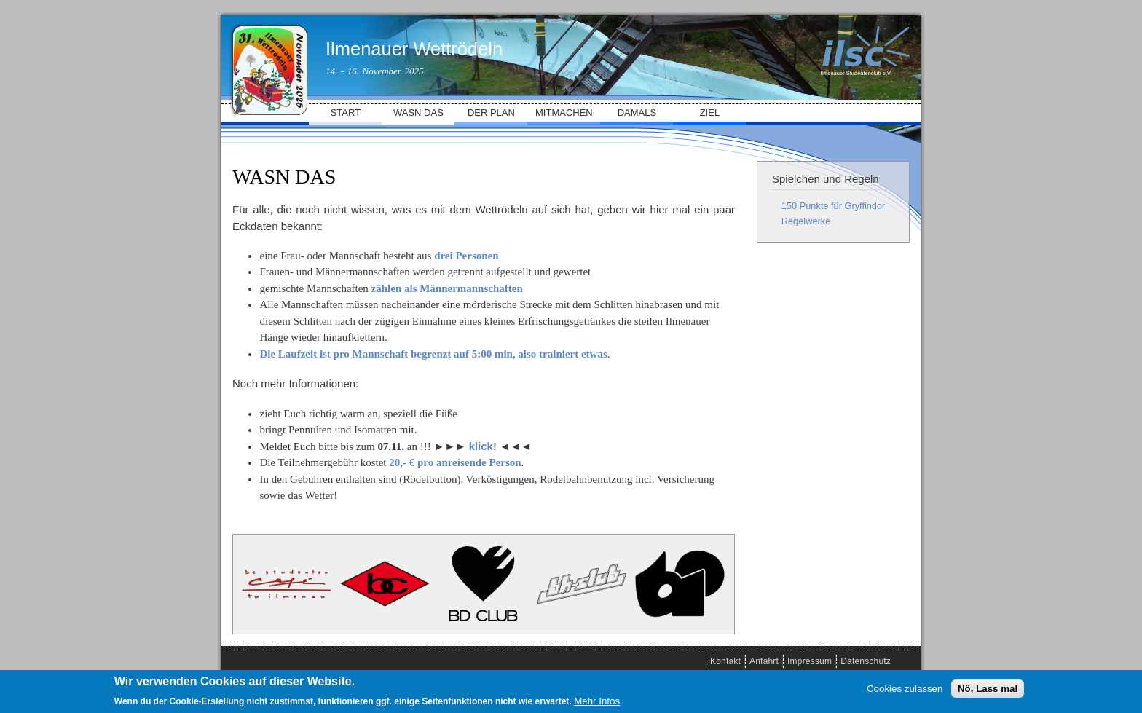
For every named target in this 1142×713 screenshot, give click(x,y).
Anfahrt (764, 661)
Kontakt (725, 661)
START (346, 112)
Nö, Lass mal (987, 688)
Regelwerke (806, 221)
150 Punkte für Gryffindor (833, 205)
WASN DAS (418, 112)
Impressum (809, 661)
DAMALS (637, 112)
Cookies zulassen (904, 688)
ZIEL (710, 112)
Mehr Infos (597, 701)
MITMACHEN (564, 112)
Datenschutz (865, 661)
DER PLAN (491, 112)
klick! (483, 446)
